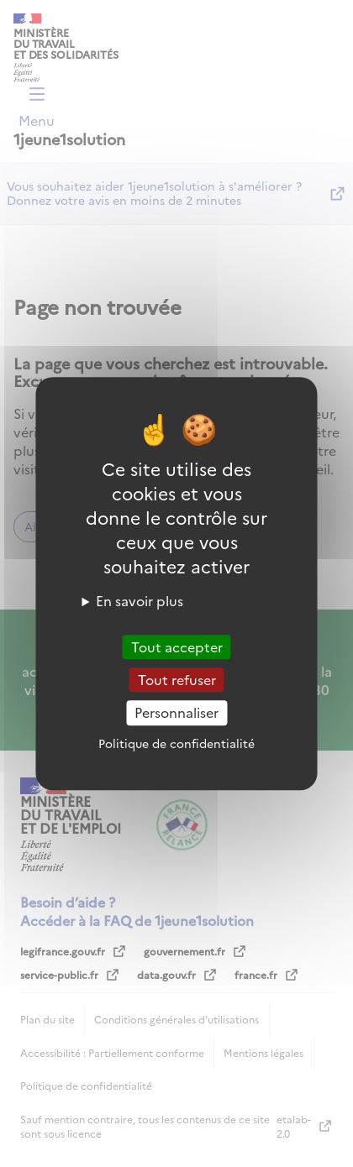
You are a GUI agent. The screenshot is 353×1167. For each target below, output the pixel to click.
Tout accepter (177, 646)
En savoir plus (139, 600)
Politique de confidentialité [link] (176, 743)
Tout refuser (177, 679)
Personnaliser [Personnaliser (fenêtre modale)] (176, 713)
